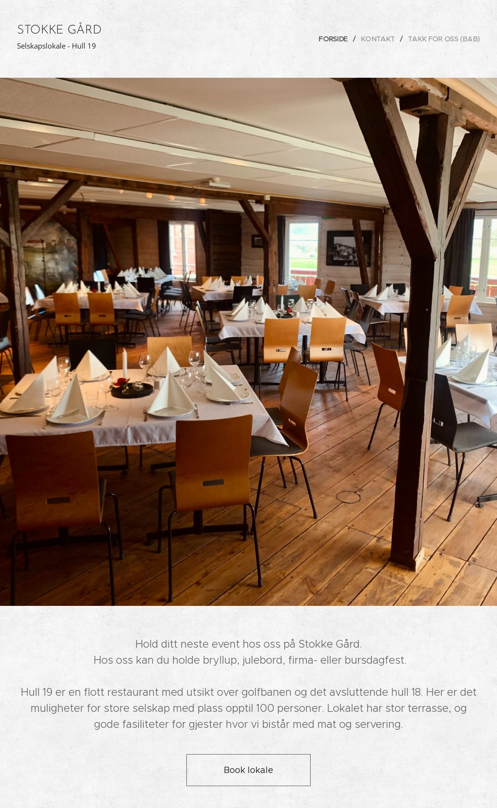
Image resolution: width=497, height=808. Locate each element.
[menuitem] (337, 39)
